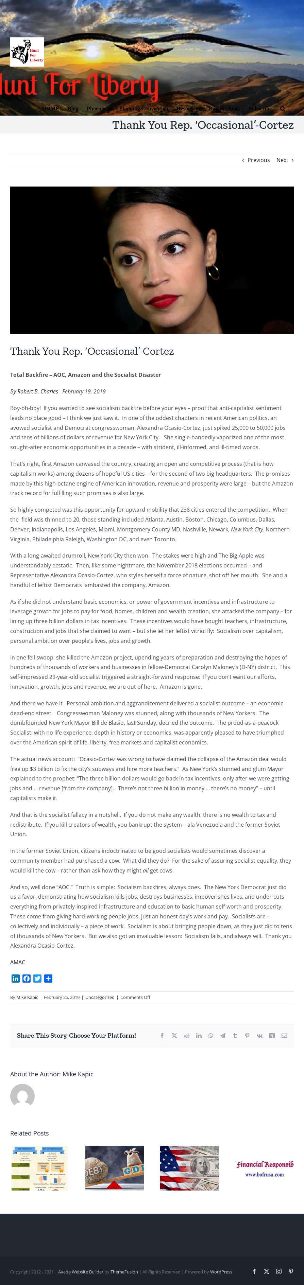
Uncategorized (100, 997)
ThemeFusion (124, 1272)
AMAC (17, 962)
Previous (259, 160)
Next (282, 160)
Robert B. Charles (37, 391)
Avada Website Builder (80, 1272)
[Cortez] (152, 260)
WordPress (221, 1272)
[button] (282, 108)
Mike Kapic (27, 997)
